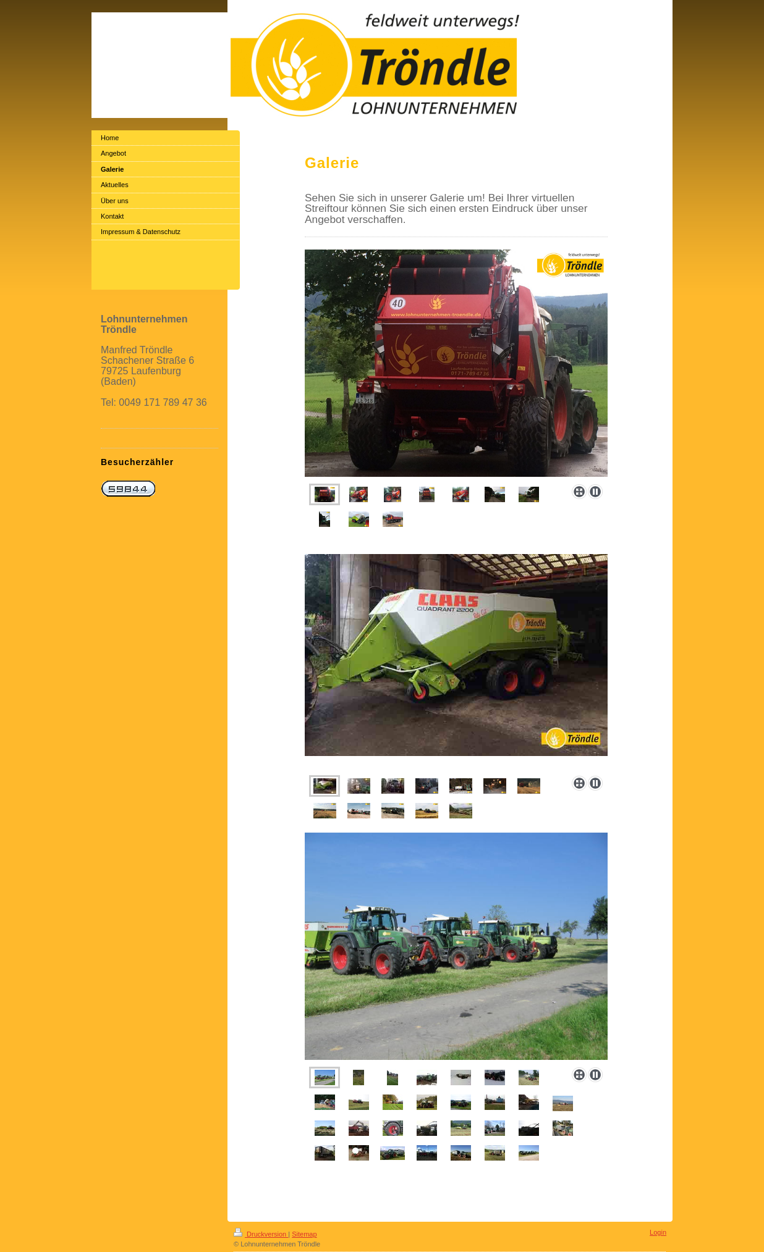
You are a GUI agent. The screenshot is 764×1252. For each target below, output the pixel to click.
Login (658, 1232)
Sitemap (304, 1234)
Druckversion (261, 1234)
